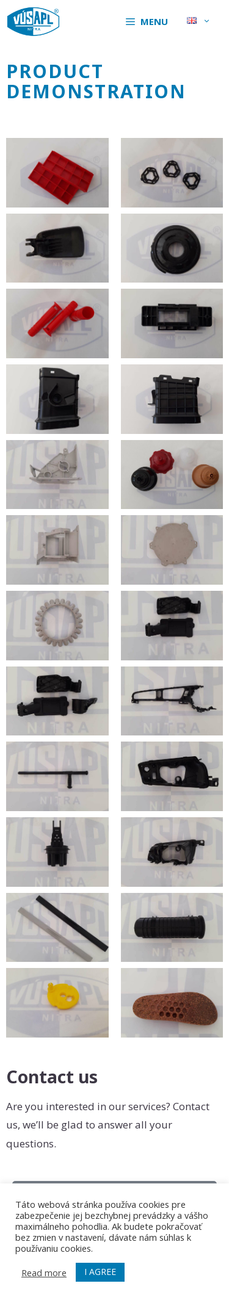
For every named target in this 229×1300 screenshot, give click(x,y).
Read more (44, 1272)
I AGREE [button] (100, 1271)
